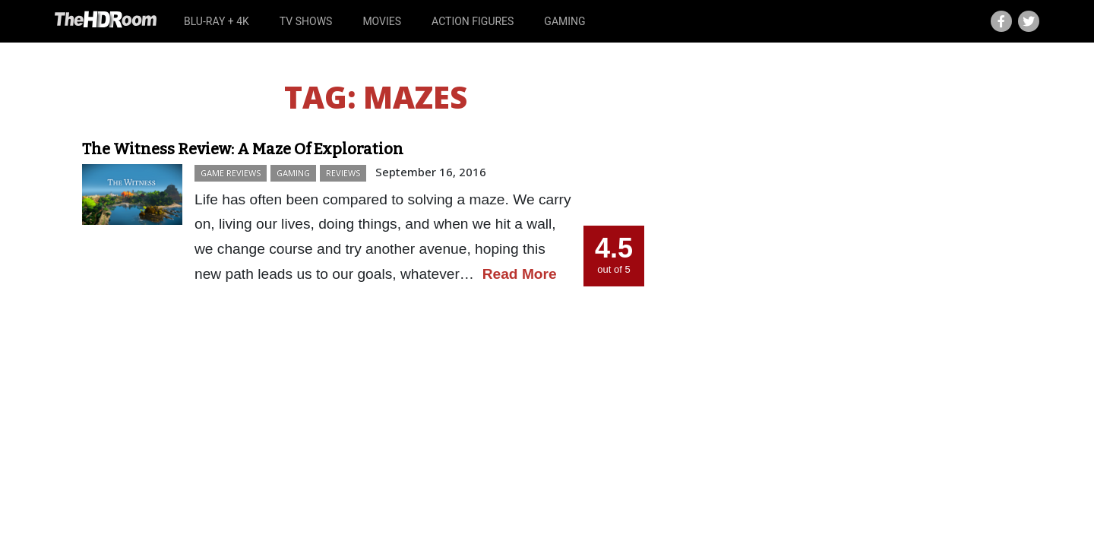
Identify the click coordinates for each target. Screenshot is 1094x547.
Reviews (343, 173)
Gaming (564, 21)
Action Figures (473, 21)
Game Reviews (231, 173)
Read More (519, 274)
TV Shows (306, 21)
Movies (381, 21)
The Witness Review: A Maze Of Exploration (242, 149)
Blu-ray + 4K (216, 21)
